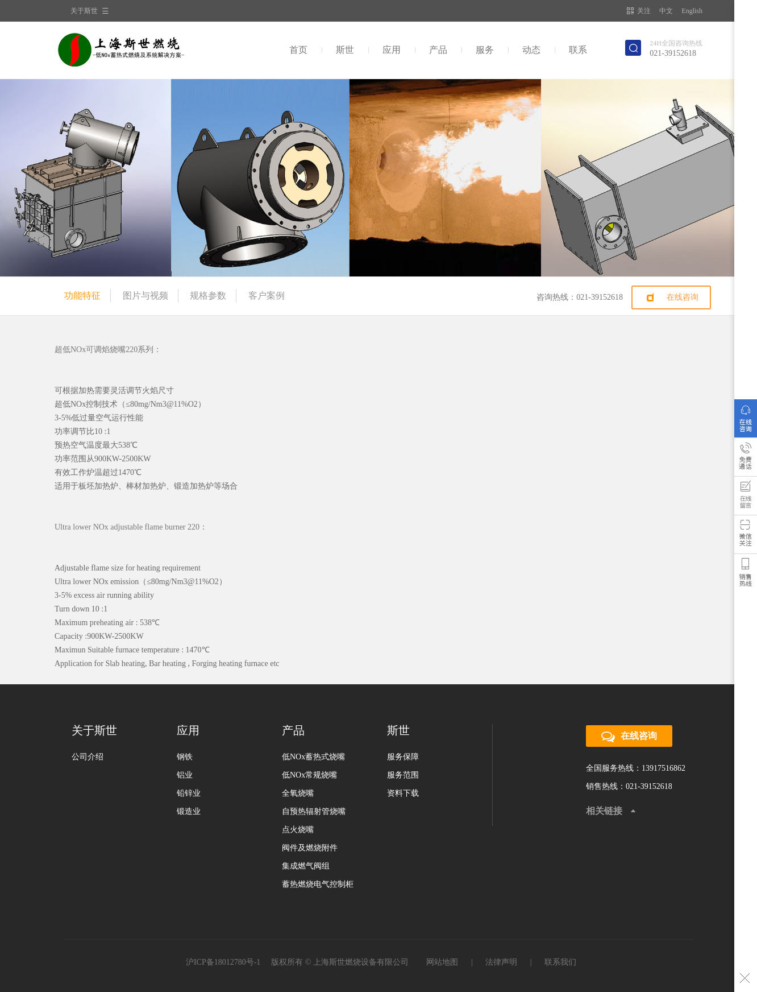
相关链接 (604, 811)
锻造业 (189, 811)
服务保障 (403, 757)
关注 (639, 11)
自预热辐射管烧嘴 (314, 811)
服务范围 (403, 775)
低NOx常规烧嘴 (309, 775)
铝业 (185, 775)
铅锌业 (189, 793)
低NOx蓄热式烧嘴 (313, 757)
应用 (391, 50)
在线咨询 (682, 297)
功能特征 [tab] (82, 295)
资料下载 (403, 793)
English (691, 11)
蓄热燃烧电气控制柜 (317, 884)
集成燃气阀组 (306, 866)
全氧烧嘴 (298, 793)
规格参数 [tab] (208, 295)
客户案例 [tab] (266, 295)
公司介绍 (87, 757)
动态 (531, 50)
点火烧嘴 (298, 829)
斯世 (345, 50)
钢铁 (185, 757)
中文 (666, 11)
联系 (578, 50)
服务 (485, 50)
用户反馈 (745, 498)
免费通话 (745, 459)
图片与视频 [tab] (145, 295)
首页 (298, 50)
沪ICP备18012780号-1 (223, 962)
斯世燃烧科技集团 (133, 50)
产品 (438, 50)
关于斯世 (84, 11)
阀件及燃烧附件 (310, 848)
